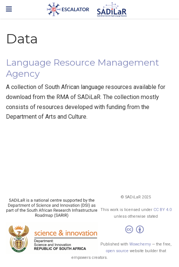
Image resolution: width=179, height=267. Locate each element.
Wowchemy (140, 244)
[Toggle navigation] (9, 9)
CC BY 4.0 (162, 209)
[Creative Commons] (136, 230)
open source (117, 250)
